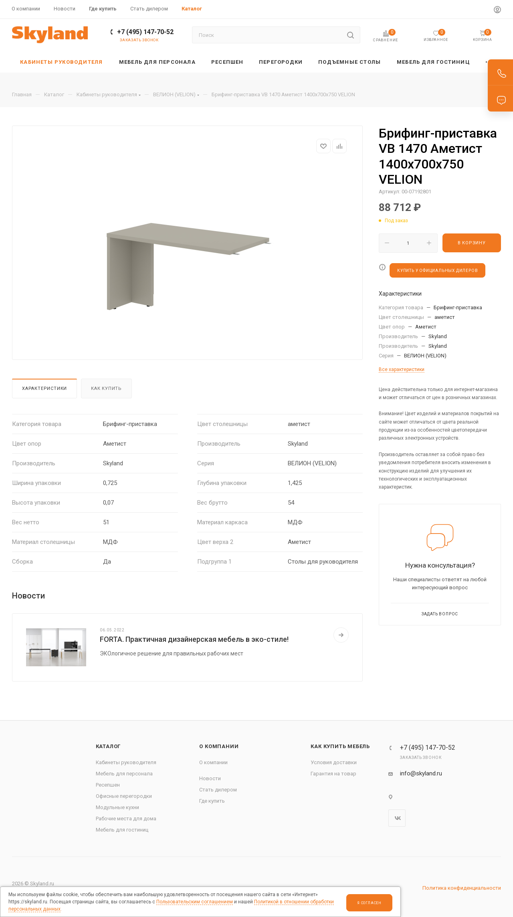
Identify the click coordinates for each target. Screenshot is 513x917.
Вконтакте (397, 818)
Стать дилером (218, 790)
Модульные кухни (117, 807)
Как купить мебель (340, 746)
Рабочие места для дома (126, 819)
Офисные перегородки (124, 796)
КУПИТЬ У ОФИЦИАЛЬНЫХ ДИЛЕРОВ (437, 270)
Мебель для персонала (124, 774)
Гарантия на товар (333, 774)
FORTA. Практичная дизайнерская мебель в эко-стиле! (194, 639)
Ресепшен (108, 785)
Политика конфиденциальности (461, 888)
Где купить (212, 801)
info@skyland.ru (421, 773)
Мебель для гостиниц (122, 830)
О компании (218, 746)
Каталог (108, 746)
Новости (210, 778)
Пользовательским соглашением (194, 902)
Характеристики (44, 388)
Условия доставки (334, 762)
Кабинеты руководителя (126, 762)
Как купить (106, 388)
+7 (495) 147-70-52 (145, 32)
